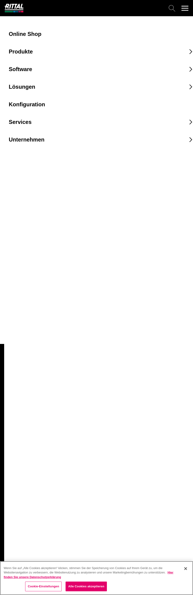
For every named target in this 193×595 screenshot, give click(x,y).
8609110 (13, 313)
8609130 (13, 330)
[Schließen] (186, 569)
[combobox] (32, 254)
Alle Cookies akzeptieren (86, 586)
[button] (185, 8)
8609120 (13, 322)
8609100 (13, 304)
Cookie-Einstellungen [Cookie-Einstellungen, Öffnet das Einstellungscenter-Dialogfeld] (43, 586)
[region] (96, 578)
